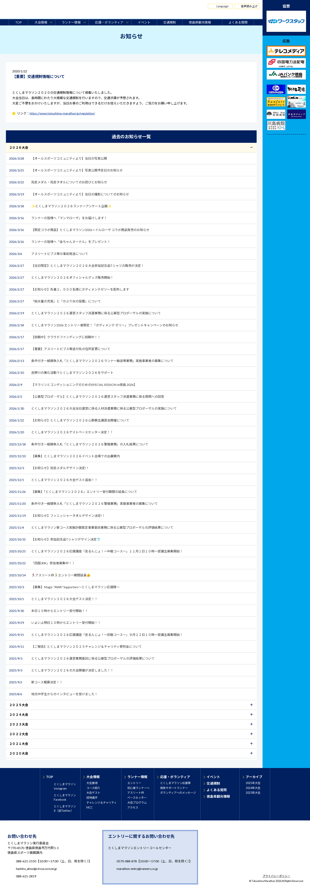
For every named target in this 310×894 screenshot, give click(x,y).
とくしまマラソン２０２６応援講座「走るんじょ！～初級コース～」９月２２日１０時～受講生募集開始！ (96, 634)
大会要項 (91, 783)
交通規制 (169, 22)
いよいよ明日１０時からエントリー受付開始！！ (55, 622)
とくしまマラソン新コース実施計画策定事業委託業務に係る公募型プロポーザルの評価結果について (91, 527)
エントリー (134, 783)
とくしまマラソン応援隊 (175, 783)
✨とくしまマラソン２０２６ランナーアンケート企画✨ (60, 206)
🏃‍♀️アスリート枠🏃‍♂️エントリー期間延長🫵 (50, 575)
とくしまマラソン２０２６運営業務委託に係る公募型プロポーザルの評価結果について (82, 658)
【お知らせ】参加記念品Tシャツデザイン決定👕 (55, 539)
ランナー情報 (137, 777)
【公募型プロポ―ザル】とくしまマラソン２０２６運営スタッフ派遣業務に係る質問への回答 (87, 396)
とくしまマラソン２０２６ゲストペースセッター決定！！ (61, 432)
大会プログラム (137, 802)
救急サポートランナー (174, 788)
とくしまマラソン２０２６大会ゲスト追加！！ (53, 479)
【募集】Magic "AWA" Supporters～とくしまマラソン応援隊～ (64, 587)
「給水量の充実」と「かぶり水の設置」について (55, 301)
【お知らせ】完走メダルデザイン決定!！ (49, 468)
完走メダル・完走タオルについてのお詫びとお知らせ (58, 182)
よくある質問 (238, 22)
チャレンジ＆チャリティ (101, 802)
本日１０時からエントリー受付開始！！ (48, 610)
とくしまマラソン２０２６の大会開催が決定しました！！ (61, 670)
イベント (144, 22)
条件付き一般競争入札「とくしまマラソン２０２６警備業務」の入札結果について (78, 444)
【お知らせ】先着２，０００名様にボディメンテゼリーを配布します (69, 289)
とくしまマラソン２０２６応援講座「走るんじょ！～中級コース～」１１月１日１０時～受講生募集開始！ (96, 551)
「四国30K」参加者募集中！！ (42, 563)
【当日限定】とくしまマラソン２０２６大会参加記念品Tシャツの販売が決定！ (77, 265)
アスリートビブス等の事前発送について (48, 253)
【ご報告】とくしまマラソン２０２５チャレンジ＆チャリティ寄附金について (75, 646)
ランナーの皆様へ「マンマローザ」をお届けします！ (58, 218)
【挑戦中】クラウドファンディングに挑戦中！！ (55, 337)
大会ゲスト (93, 792)
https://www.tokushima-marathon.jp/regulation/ (62, 113)
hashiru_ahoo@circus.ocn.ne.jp (36, 868)
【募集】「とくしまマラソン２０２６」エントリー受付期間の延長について (73, 491)
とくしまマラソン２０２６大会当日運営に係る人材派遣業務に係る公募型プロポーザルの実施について (93, 408)
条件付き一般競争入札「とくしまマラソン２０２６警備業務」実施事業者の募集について (83, 503)
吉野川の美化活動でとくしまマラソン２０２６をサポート (61, 372)
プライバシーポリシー (276, 876)
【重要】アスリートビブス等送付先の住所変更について (59, 348)
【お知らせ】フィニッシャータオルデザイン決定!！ (57, 515)
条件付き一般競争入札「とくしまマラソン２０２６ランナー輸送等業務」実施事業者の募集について (91, 360)
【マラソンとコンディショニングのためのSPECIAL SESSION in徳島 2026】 (73, 384)
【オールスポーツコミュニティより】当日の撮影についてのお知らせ (69, 194)
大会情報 (93, 777)
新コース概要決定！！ (37, 682)
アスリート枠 (135, 792)
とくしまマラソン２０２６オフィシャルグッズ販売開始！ (61, 277)
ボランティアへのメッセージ (178, 792)
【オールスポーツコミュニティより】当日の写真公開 (59, 158)
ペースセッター (136, 797)
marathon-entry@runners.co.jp (137, 868)
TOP (18, 22)
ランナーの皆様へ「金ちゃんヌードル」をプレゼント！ (60, 241)
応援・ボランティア (175, 777)
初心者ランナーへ (138, 788)
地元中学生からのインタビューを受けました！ (53, 694)
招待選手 (91, 797)
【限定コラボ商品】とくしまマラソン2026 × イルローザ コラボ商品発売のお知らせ (79, 229)
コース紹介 (93, 788)
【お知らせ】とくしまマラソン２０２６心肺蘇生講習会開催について (70, 420)
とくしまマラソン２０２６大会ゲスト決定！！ (53, 598)
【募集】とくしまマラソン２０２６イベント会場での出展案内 (64, 456)
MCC (89, 807)
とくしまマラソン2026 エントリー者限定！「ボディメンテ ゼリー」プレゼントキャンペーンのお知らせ (94, 325)
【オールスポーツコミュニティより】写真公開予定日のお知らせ (67, 170)
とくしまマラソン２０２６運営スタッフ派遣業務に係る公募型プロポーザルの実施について (85, 313)
